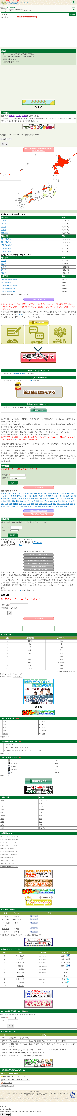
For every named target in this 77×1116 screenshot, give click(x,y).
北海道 (11, 116)
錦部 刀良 (20, 971)
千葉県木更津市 (7, 245)
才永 (43, 716)
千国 (28, 504)
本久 (51, 501)
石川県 (18, 116)
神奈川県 (4, 233)
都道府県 (4, 1012)
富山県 (24, 116)
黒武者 (40, 493)
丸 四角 (13, 761)
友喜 (65, 506)
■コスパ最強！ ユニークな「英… (9, 837)
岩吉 (2, 823)
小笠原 (29, 669)
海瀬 (5, 501)
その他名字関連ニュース (9, 862)
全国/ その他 (6, 1078)
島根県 (3, 270)
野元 (9, 501)
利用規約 (41, 1088)
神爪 (59, 504)
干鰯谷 (40, 496)
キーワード (6, 527)
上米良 (29, 496)
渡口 (25, 501)
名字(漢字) (5, 475)
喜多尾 (50, 496)
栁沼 (6, 493)
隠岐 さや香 (20, 974)
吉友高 (9, 496)
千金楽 (46, 501)
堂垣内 (5, 729)
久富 (60, 498)
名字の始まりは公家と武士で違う (16, 742)
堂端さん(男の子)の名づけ (38, 511)
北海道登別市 (6, 248)
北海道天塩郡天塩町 (8, 288)
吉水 (29, 506)
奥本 (2, 493)
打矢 (29, 644)
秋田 (10, 493)
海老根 (48, 506)
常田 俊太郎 (20, 951)
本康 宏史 (5, 927)
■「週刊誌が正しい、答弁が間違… (9, 849)
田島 (9, 498)
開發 (61, 656)
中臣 (59, 496)
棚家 (43, 506)
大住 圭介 (20, 981)
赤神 (71, 504)
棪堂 (40, 817)
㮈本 (40, 811)
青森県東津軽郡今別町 (9, 279)
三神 (21, 506)
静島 (35, 493)
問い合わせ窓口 (24, 314)
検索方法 (5, 478)
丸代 (17, 506)
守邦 (22, 493)
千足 (57, 506)
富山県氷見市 (6, 242)
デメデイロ (43, 795)
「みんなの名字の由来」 (19, 373)
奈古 (45, 504)
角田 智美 (5, 924)
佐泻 (10, 504)
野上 (2, 798)
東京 (29, 647)
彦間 (53, 506)
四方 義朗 (20, 964)
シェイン (42, 823)
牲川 (24, 504)
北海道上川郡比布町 (8, 291)
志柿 (33, 501)
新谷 (25, 506)
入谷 (56, 761)
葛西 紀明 (5, 915)
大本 (64, 498)
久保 (2, 814)
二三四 (29, 656)
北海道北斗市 (6, 251)
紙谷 (45, 493)
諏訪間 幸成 (20, 957)
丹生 (29, 659)
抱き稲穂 (13, 764)
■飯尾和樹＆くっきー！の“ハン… (9, 858)
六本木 (15, 504)
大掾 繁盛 (20, 967)
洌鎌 (13, 506)
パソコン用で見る (34, 1086)
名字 (2, 1016)
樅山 (14, 493)
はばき (41, 801)
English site (41, 1090)
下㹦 (40, 808)
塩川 (5, 506)
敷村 (71, 496)
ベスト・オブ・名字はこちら (39, 557)
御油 (59, 501)
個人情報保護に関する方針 (30, 1088)
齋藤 (21, 501)
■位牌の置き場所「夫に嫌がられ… (9, 852)
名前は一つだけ (9, 739)
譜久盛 (57, 768)
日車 (6, 504)
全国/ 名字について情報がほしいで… (15, 1075)
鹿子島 (41, 804)
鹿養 (41, 504)
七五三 (45, 498)
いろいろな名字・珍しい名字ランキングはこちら (38, 554)
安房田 (35, 496)
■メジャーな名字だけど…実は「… (9, 831)
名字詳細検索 (38, 487)
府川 (43, 723)
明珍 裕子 (20, 954)
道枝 (36, 498)
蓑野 (28, 498)
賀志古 (14, 498)
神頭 (41, 498)
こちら (16, 440)
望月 (2, 801)
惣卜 (40, 814)
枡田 (37, 501)
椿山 (54, 504)
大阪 (45, 496)
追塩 (67, 496)
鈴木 (61, 653)
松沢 (2, 504)
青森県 (3, 273)
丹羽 (56, 755)
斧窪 (24, 496)
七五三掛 (61, 662)
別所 (29, 501)
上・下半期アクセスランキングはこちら (39, 563)
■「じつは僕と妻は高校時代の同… (9, 834)
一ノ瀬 (50, 504)
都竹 (68, 493)
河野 (5, 498)
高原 (9, 506)
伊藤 (56, 758)
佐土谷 (61, 493)
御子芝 (55, 493)
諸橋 (4, 726)
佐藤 (55, 501)
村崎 (63, 496)
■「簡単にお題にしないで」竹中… (9, 840)
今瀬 (63, 504)
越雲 (61, 659)
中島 (2, 804)
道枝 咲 (20, 961)
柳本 (40, 820)
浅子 (68, 498)
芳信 (4, 716)
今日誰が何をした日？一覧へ (33, 1051)
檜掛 (32, 498)
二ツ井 (34, 506)
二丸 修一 (20, 977)
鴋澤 (24, 498)
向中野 (51, 498)
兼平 (36, 504)
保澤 (72, 501)
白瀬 (68, 501)
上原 (18, 493)
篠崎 (61, 506)
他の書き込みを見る (7, 1081)
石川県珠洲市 (6, 239)
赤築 (5, 496)
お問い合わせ (48, 1088)
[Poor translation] (7, 1109)
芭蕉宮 (41, 798)
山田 (61, 669)
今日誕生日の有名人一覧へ (38, 566)
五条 (2, 820)
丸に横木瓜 (14, 758)
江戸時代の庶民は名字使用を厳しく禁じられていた (22, 746)
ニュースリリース (17, 1088)
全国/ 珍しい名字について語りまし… (15, 1072)
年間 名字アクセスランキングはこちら (38, 560)
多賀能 (19, 498)
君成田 (44, 726)
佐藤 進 (5, 911)
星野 (14, 496)
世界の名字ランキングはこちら (38, 569)
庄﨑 (43, 729)
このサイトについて (6, 1088)
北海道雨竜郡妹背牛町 (9, 285)
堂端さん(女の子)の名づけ (38, 514)
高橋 (61, 665)
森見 (2, 808)
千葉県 (3, 230)
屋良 (20, 504)
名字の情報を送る (6, 139)
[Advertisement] (38, 32)
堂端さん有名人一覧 (38, 299)
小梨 (17, 501)
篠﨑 (13, 501)
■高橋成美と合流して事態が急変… (9, 843)
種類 (3, 530)
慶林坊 (29, 641)
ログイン (31, 380)
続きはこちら (17, 674)
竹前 (61, 647)
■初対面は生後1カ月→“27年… (8, 855)
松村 (63, 501)
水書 (56, 498)
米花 (31, 493)
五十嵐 (3, 811)
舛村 (39, 506)
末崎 (55, 496)
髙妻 (4, 723)
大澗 (67, 504)
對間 (27, 493)
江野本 (19, 496)
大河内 (50, 493)
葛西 (2, 817)
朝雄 (41, 501)
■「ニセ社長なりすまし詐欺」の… (9, 846)
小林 (4, 719)
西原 (72, 493)
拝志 (32, 504)
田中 (61, 650)
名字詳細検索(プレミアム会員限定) (26, 17)
